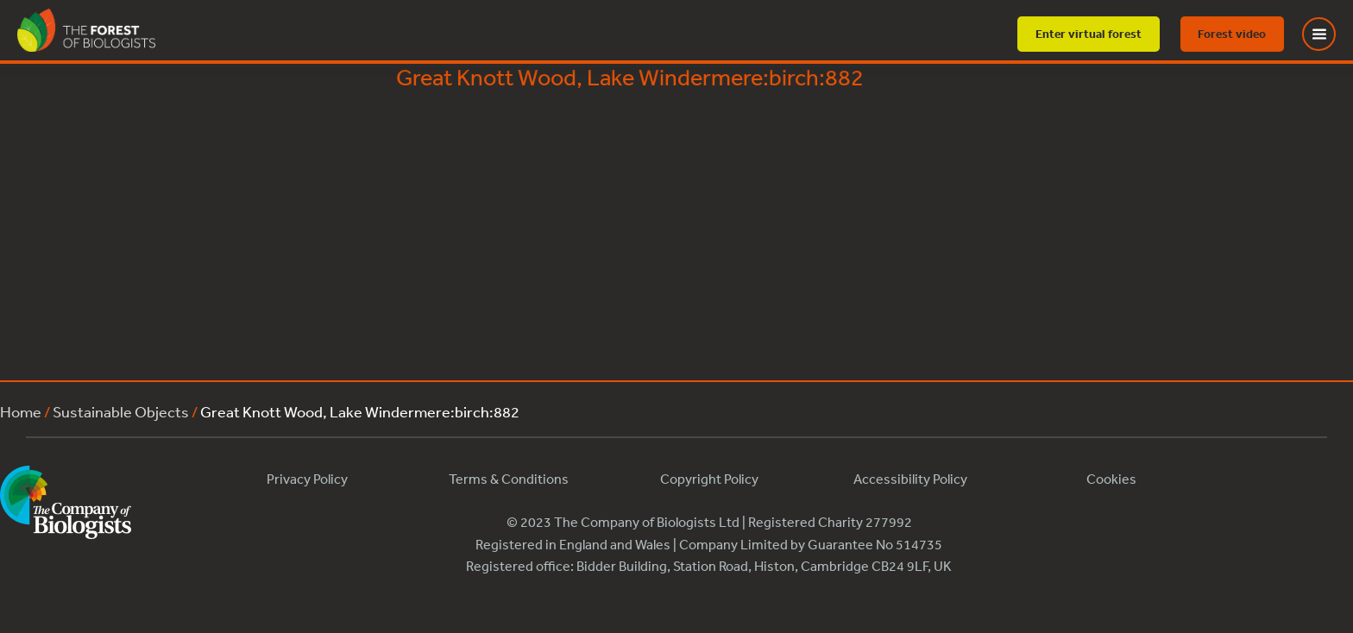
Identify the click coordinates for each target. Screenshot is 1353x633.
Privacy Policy (307, 478)
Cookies (1111, 478)
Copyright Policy (709, 478)
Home (20, 411)
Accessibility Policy (910, 478)
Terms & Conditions (509, 478)
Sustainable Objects (121, 411)
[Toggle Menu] (1330, 34)
